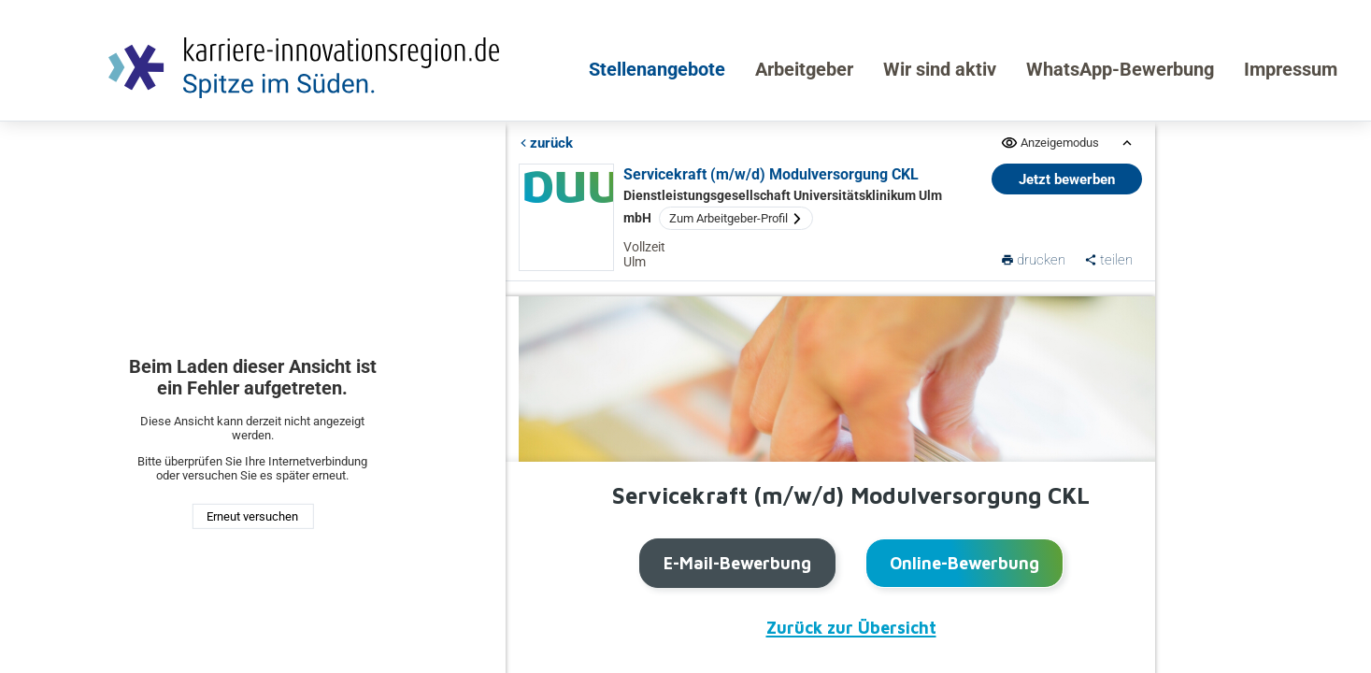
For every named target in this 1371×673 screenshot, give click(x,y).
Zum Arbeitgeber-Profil (736, 218)
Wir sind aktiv (939, 69)
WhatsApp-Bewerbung (1120, 69)
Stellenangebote (657, 69)
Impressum (1290, 69)
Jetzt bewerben (1067, 179)
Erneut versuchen (252, 516)
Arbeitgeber (804, 69)
